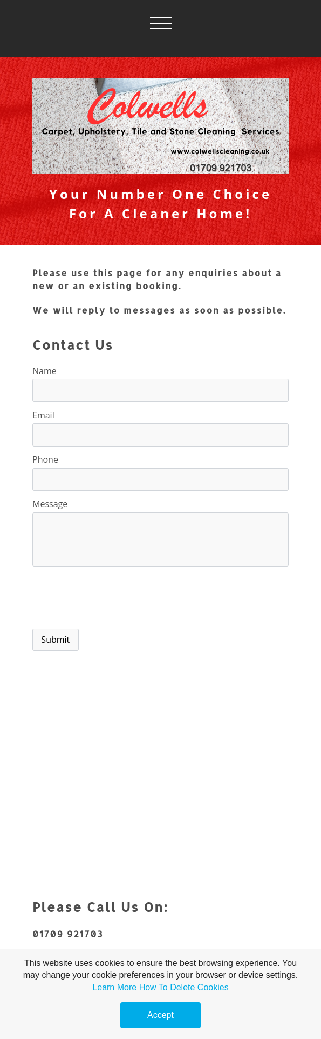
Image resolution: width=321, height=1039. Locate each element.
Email (43, 415)
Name (44, 371)
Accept (160, 1015)
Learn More (114, 987)
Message (49, 504)
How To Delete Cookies (184, 987)
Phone (45, 459)
